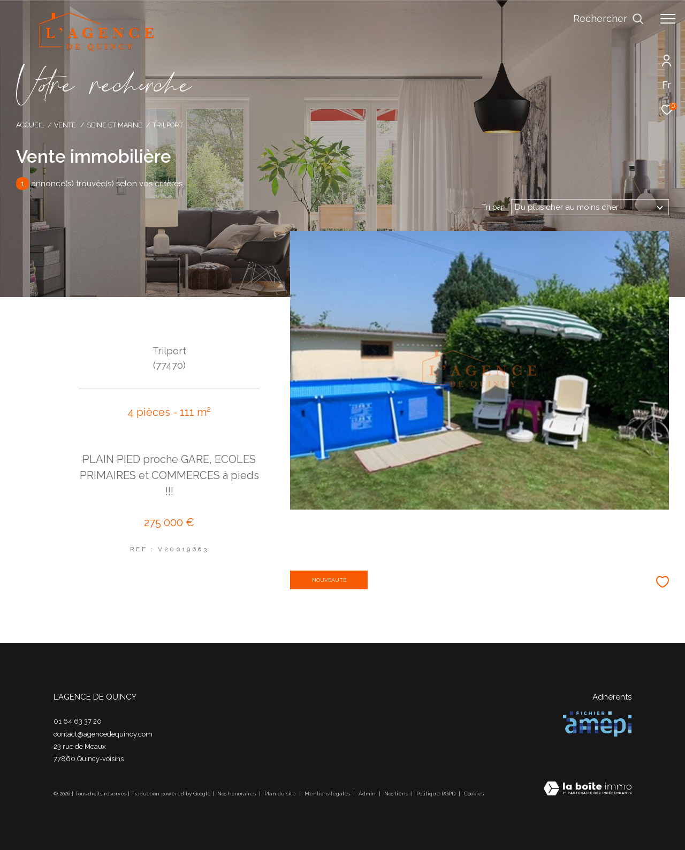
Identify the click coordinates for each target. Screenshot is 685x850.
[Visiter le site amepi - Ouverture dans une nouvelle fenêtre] (597, 724)
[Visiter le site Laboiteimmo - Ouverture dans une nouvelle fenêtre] (587, 789)
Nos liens (396, 793)
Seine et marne (114, 125)
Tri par (493, 207)
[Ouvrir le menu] (668, 18)
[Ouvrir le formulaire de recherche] (608, 19)
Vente (65, 125)
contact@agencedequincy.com (103, 734)
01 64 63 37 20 (78, 721)
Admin (368, 793)
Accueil (30, 125)
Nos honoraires (237, 793)
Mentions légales (328, 793)
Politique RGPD (435, 793)
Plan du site (281, 793)
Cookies (474, 793)
